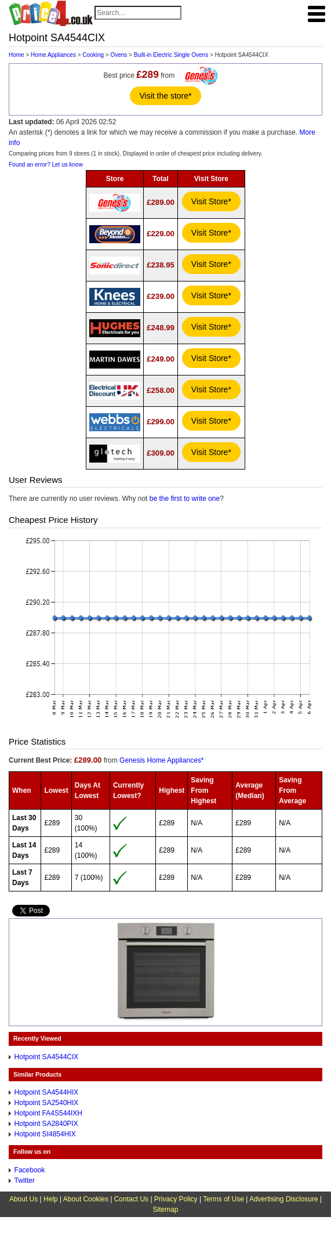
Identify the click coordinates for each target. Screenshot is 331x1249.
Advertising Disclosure (283, 1199)
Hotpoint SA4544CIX (46, 1057)
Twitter (24, 1180)
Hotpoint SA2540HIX (46, 1103)
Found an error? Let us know (46, 164)
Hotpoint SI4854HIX (45, 1134)
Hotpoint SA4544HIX (46, 1092)
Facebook (29, 1170)
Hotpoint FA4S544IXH (48, 1113)
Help (50, 1199)
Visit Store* (211, 201)
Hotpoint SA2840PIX (46, 1124)
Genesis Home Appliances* (161, 760)
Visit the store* (165, 95)
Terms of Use (223, 1199)
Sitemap (165, 1209)
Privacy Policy (176, 1199)
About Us (23, 1199)
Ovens (118, 55)
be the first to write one (185, 498)
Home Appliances (53, 55)
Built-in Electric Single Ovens (171, 55)
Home (16, 55)
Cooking (93, 55)
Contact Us (131, 1199)
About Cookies (85, 1199)
